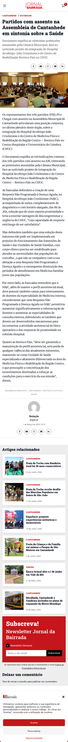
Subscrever (54, 653)
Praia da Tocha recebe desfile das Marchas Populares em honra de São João (43, 492)
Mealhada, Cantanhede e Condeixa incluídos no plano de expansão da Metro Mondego (44, 600)
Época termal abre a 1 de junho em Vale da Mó (44, 573)
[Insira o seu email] (26, 653)
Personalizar (34, 731)
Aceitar (34, 722)
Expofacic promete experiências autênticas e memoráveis (41, 519)
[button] (63, 696)
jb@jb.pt (34, 420)
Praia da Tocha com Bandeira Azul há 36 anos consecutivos (43, 465)
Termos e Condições (34, 738)
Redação (34, 416)
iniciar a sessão (18, 681)
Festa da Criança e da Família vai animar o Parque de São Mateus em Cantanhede (43, 547)
